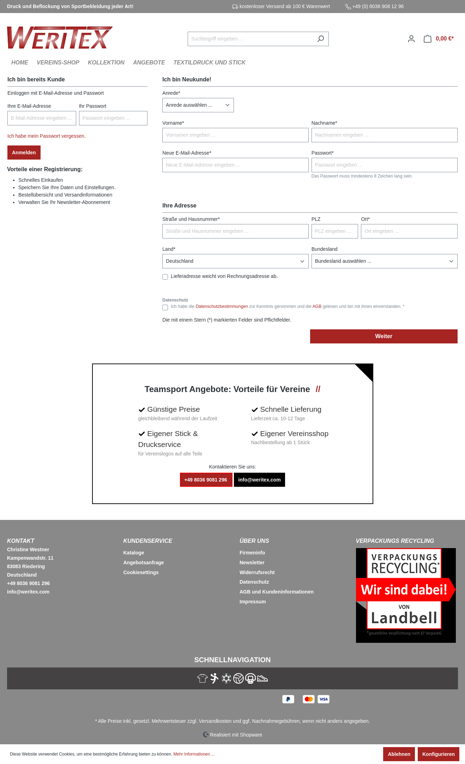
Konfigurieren (438, 754)
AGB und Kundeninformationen (277, 592)
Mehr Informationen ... (194, 754)
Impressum (253, 601)
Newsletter (252, 562)
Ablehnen (399, 754)
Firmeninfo (252, 552)
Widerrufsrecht (257, 572)
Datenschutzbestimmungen (221, 306)
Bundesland (325, 249)
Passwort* (323, 153)
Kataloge (133, 552)
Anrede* (171, 93)
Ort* (365, 219)
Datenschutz (254, 582)
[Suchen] (320, 39)
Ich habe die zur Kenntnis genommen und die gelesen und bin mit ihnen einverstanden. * (287, 306)
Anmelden (24, 152)
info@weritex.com (259, 480)
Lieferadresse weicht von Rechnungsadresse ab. (224, 276)
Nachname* (324, 123)
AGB (316, 306)
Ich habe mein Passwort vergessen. (46, 136)
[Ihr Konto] (411, 38)
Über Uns (254, 541)
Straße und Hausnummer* (191, 219)
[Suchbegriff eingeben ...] (250, 39)
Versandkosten (215, 721)
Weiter (384, 336)
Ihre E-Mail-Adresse (29, 106)
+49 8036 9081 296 (206, 480)
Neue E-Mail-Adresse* (186, 153)
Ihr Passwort (93, 106)
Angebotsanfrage (143, 562)
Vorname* (173, 123)
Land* (168, 249)
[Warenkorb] (438, 38)
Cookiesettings (141, 572)
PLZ (316, 219)
